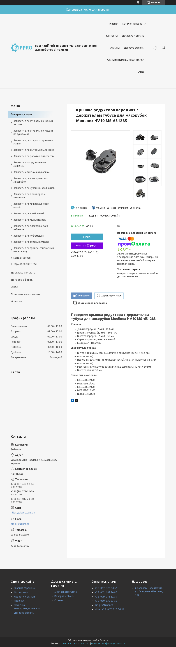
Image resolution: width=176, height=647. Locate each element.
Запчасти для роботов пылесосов (33, 156)
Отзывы (115, 47)
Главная (113, 23)
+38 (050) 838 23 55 (106, 600)
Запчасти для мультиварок (29, 219)
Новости (16, 301)
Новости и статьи (24, 596)
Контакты (112, 35)
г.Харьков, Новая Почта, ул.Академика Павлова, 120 (149, 591)
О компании (21, 592)
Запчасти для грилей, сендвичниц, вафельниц (33, 250)
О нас (141, 71)
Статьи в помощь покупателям (125, 59)
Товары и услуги (21, 114)
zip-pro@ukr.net (20, 523)
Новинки (19, 600)
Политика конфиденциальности (108, 643)
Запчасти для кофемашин (28, 235)
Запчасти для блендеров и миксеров (29, 196)
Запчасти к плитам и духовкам (31, 172)
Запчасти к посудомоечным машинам (29, 164)
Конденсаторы (22, 257)
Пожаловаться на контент (76, 643)
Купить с (87, 245)
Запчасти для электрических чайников (30, 228)
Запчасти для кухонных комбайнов (34, 188)
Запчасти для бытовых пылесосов (33, 149)
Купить (87, 237)
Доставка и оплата (133, 35)
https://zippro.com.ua (23, 512)
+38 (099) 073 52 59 (106, 596)
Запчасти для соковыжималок (31, 241)
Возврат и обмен (64, 596)
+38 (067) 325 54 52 (106, 588)
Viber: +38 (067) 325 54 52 (109, 609)
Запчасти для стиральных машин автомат (33, 123)
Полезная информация (25, 294)
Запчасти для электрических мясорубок (30, 180)
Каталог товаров (132, 23)
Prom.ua (104, 640)
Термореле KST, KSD (25, 264)
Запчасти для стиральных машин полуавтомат (33, 132)
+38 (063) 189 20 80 (106, 592)
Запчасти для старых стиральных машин (33, 142)
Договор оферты (134, 47)
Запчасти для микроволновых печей (31, 205)
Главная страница (24, 588)
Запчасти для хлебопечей (28, 213)
